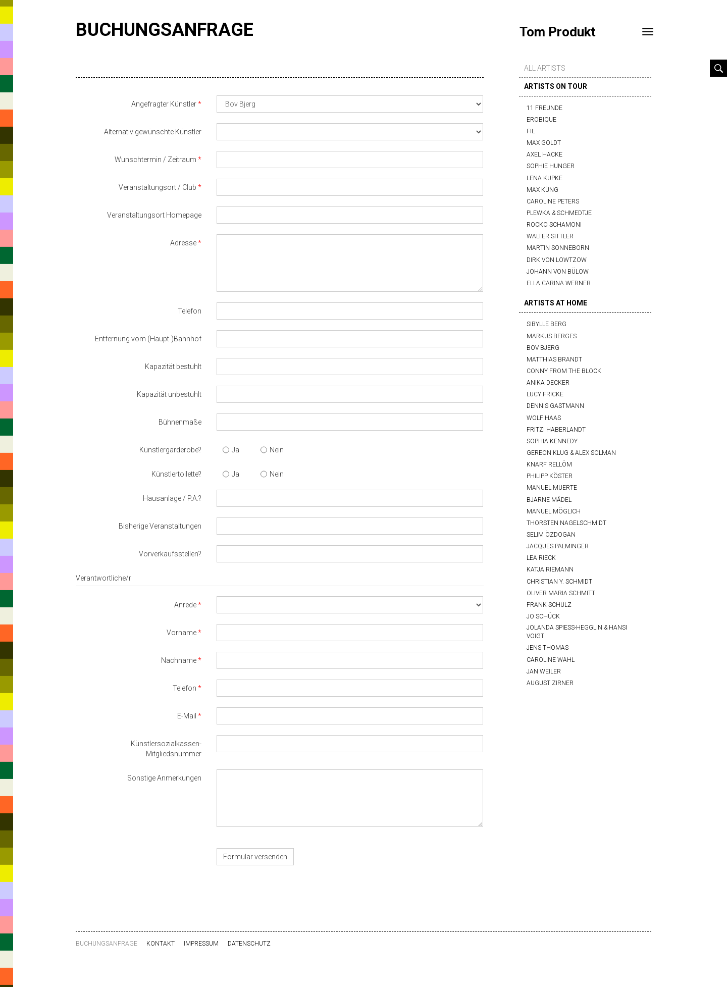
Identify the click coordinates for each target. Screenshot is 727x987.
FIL (531, 131)
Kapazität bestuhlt (173, 366)
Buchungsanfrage (164, 29)
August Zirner (550, 683)
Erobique (541, 119)
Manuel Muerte (552, 487)
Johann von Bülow (558, 271)
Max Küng (542, 189)
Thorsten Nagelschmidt (566, 523)
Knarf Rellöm (549, 464)
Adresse (183, 243)
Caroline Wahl (551, 659)
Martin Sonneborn (558, 247)
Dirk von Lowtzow (557, 260)
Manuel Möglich (554, 511)
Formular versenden (255, 857)
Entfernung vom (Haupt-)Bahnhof (148, 339)
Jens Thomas (547, 647)
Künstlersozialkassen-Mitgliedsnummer (166, 749)
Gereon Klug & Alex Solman (571, 452)
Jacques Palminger (558, 546)
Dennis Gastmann (555, 405)
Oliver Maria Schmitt (561, 593)
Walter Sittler (550, 236)
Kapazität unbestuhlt (169, 394)
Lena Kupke (544, 178)
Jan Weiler (544, 671)
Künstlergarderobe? (170, 450)
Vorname (181, 633)
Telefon (189, 311)
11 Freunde (544, 108)
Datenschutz (249, 943)
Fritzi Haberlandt (556, 429)
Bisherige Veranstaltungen (160, 526)
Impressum (201, 943)
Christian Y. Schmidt (559, 581)
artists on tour (555, 86)
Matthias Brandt (554, 359)
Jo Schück (543, 616)
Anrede (185, 605)
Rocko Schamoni (554, 224)
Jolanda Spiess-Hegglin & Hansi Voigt (577, 632)
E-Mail (186, 716)
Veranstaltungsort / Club (157, 187)
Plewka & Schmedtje (559, 213)
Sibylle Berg (546, 324)
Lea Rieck (541, 557)
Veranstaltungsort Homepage (154, 215)
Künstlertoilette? (176, 474)
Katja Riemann (550, 569)
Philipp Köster (550, 476)
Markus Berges (552, 336)
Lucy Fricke (545, 394)
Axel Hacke (544, 154)
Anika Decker (548, 382)
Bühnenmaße (180, 422)
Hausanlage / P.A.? (172, 498)
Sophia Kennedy (552, 441)
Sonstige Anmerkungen (164, 778)
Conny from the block (564, 371)
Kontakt (160, 943)
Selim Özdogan (551, 534)
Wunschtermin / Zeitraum (155, 159)
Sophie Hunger (551, 166)
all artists (544, 68)
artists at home (555, 303)
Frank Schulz (549, 604)
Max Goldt (544, 142)
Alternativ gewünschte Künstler (152, 132)
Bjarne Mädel (549, 499)
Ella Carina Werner (559, 283)
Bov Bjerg (543, 347)
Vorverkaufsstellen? (170, 554)
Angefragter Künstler (163, 104)
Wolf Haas (544, 418)
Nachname (178, 660)
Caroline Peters (553, 201)
